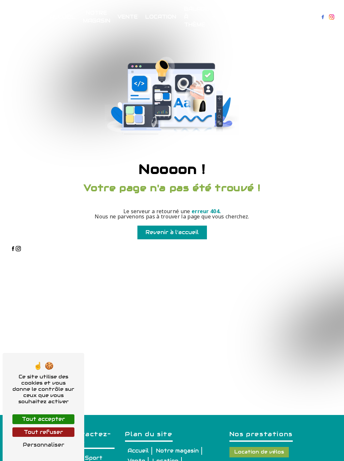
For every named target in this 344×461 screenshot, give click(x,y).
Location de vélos (259, 452)
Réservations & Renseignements (250, 16)
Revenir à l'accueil (172, 232)
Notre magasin (96, 16)
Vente (127, 16)
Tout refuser (43, 432)
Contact (300, 16)
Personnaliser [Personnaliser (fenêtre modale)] (43, 444)
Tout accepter (43, 419)
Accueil (62, 16)
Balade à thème (196, 17)
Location (160, 16)
